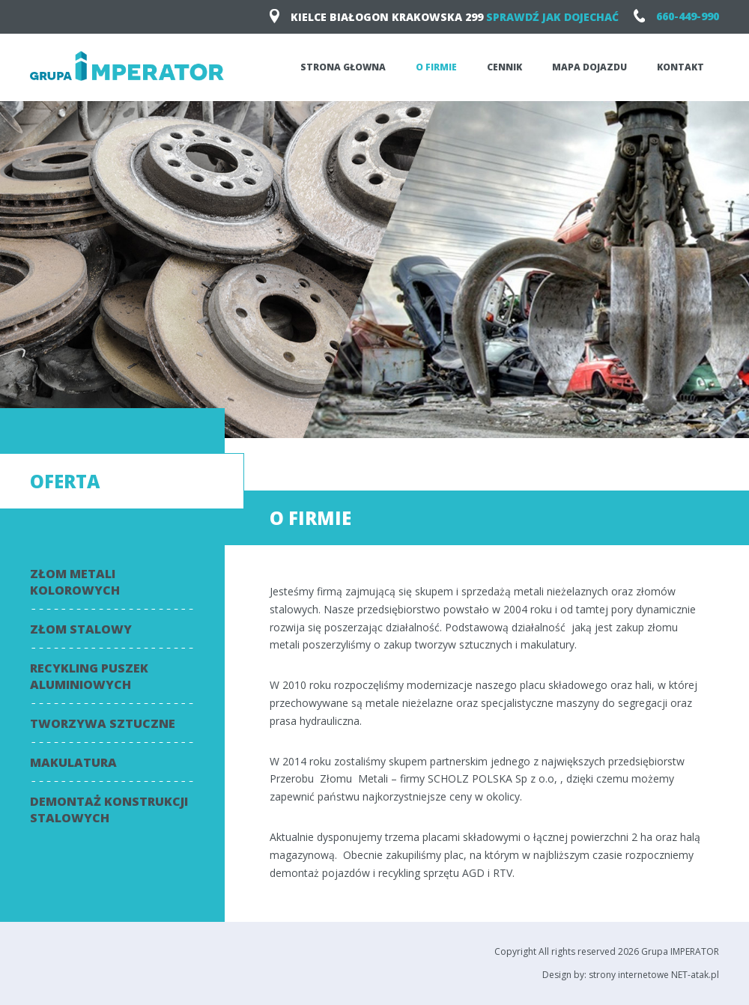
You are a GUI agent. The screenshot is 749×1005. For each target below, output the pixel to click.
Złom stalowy (81, 629)
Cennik (504, 67)
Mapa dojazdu (589, 67)
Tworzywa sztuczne (102, 723)
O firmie (436, 67)
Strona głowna (343, 67)
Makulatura (73, 762)
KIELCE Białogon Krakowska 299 (444, 16)
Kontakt (680, 67)
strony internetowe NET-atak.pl (654, 974)
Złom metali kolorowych (75, 581)
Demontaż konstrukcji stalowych (109, 809)
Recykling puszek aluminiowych (89, 676)
